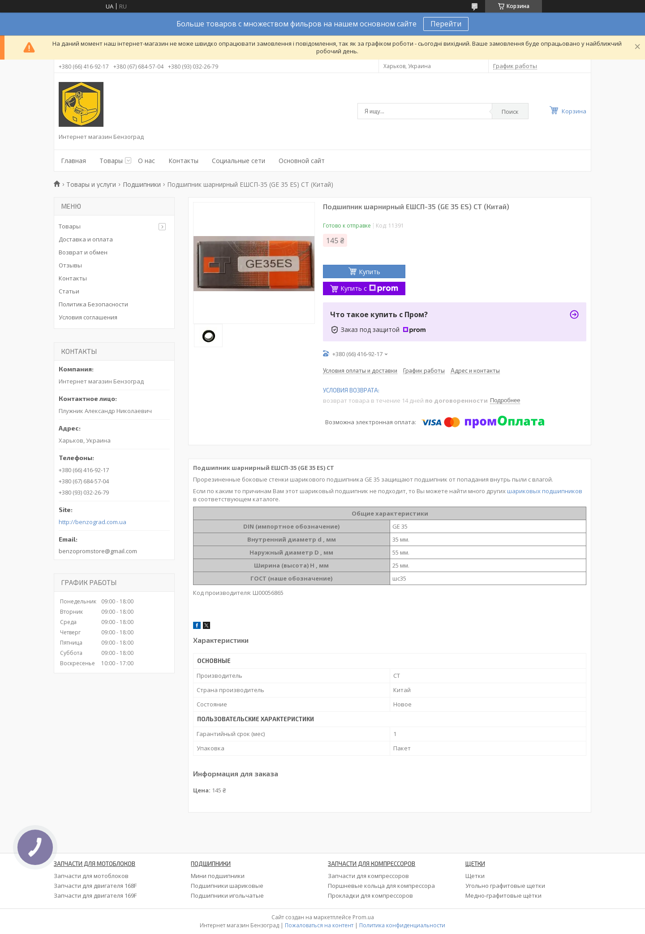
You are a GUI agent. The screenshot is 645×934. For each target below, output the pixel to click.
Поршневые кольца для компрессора (381, 886)
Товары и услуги (91, 184)
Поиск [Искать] (510, 112)
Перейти (445, 24)
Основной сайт (302, 160)
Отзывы (70, 265)
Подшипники (142, 184)
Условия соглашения (88, 317)
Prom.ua (363, 917)
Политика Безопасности (93, 304)
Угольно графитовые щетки (505, 886)
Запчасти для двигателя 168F (95, 886)
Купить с (369, 288)
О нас (146, 160)
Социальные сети (238, 160)
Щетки (475, 876)
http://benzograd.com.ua (92, 522)
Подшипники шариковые (227, 886)
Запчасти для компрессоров (368, 876)
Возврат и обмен (83, 252)
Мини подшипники (218, 876)
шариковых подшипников (544, 491)
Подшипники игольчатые (227, 895)
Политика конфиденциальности (402, 925)
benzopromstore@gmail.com (98, 551)
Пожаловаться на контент (319, 925)
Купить (369, 271)
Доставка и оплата (86, 239)
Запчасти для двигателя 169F (95, 895)
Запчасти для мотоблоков (91, 876)
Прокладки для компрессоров (370, 895)
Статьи (69, 291)
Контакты (183, 160)
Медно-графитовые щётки (503, 895)
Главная (73, 160)
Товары (111, 160)
